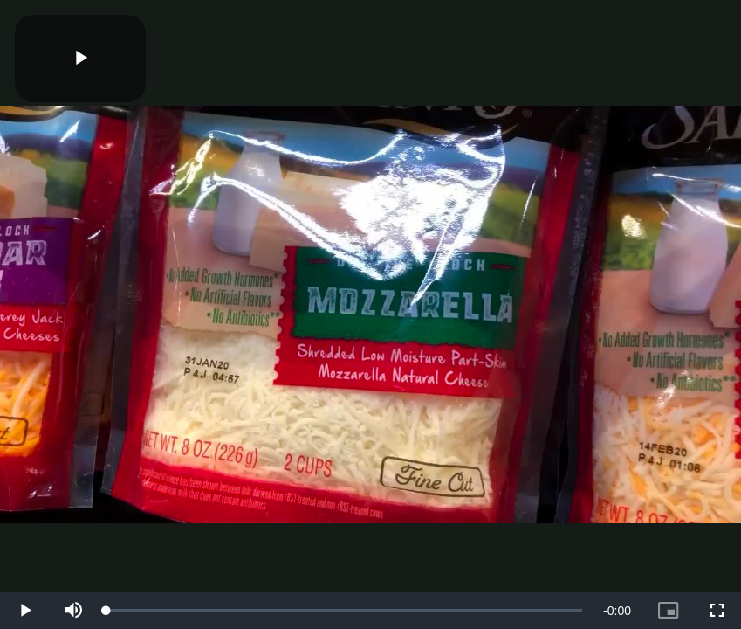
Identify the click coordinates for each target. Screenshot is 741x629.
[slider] (344, 610)
